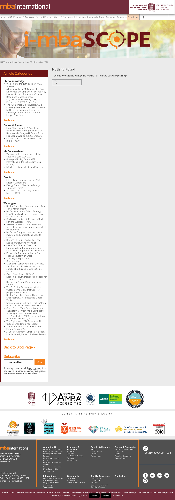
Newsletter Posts (15, 62)
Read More (118, 495)
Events (7, 177)
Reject (106, 495)
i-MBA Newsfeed (13, 151)
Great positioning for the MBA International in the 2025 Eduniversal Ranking (23, 162)
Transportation (48, 487)
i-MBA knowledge (14, 81)
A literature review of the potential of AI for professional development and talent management (26, 227)
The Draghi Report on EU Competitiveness (18, 259)
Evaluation (95, 483)
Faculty (93, 449)
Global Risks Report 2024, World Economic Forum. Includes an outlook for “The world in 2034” (26, 277)
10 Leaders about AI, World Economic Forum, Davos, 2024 (24, 327)
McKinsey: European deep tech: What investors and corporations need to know (24, 235)
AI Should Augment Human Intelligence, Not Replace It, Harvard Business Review (26, 333)
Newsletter (133, 17)
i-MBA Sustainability (50, 469)
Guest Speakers (96, 452)
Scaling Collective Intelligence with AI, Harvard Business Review (24, 220)
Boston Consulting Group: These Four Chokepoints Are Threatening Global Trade (24, 298)
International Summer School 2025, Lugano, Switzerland (23, 181)
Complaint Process (98, 487)
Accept (94, 495)
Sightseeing (47, 485)
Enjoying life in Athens (51, 483)
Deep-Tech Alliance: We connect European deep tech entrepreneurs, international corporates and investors (25, 248)
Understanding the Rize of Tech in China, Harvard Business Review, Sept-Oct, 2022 (26, 304)
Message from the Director (52, 449)
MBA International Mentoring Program (24, 167)
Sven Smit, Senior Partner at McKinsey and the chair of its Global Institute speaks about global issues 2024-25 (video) (25, 267)
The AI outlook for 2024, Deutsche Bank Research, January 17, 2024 (25, 317)
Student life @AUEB (50, 481)
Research (94, 454)
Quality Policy (96, 478)
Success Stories (120, 458)
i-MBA (2, 62)
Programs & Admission (24, 17)
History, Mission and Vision (53, 452)
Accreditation (95, 481)
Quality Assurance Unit (99, 485)
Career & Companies (63, 17)
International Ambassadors (53, 478)
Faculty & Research (44, 17)
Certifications (72, 460)
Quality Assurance (107, 17)
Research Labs (96, 456)
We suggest (10, 203)
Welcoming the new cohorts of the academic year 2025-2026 (23, 155)
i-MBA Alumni (72, 478)
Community (92, 17)
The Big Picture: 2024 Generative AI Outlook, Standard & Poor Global (23, 322)
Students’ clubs (72, 481)
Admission (71, 458)
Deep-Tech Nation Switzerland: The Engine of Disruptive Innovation (23, 241)
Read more (9, 120)
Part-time (70, 454)
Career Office (119, 452)
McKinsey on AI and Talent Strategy (23, 211)
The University (48, 471)
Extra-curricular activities (76, 483)
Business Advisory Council (52, 467)
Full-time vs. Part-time (75, 456)
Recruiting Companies (123, 456)
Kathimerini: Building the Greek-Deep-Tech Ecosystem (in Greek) (24, 254)
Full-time (70, 451)
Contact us (122, 17)
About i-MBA (6, 17)
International (80, 17)
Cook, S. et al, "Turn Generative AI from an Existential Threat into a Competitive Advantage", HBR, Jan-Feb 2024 (25, 311)
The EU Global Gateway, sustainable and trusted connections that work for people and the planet (25, 290)
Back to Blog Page (19, 347)
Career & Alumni (13, 125)
